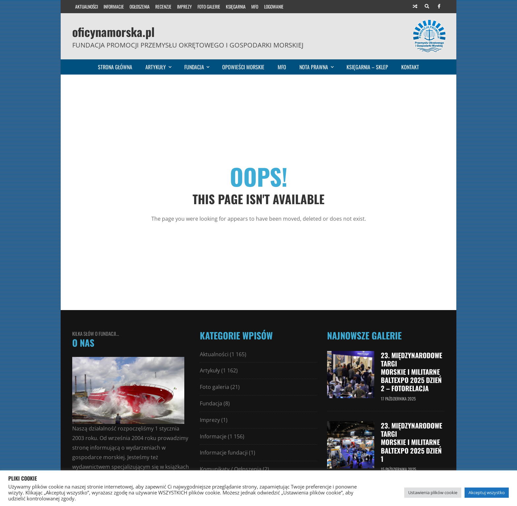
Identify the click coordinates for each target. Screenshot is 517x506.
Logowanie (274, 6)
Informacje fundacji (224, 452)
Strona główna (115, 67)
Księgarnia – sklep (367, 67)
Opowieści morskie (243, 67)
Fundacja (200, 67)
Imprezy (184, 6)
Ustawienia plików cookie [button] (432, 492)
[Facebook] (439, 6)
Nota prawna (319, 67)
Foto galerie (209, 6)
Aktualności (86, 6)
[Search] (427, 6)
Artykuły (161, 67)
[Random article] (415, 6)
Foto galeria (214, 387)
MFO (254, 6)
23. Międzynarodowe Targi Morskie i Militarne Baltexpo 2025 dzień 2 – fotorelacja (411, 372)
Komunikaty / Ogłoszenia (230, 469)
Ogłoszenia (140, 6)
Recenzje (163, 6)
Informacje (114, 6)
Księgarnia (236, 6)
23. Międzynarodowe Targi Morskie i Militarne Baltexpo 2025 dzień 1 (411, 442)
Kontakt (410, 67)
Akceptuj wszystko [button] (487, 492)
